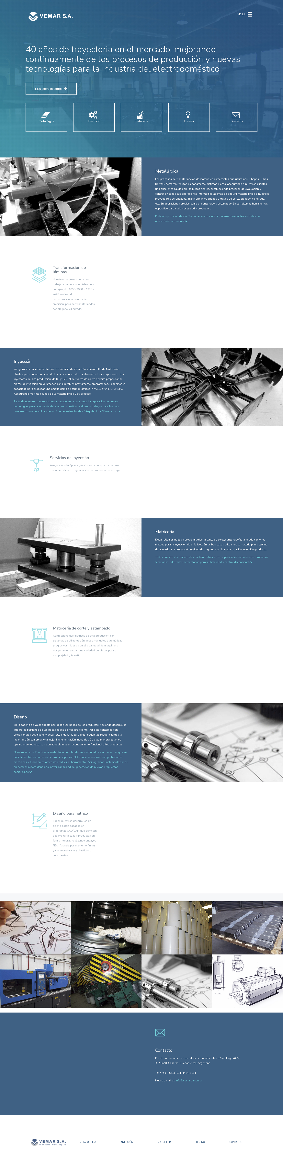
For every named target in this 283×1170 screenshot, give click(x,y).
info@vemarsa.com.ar (189, 1080)
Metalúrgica (47, 119)
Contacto (237, 119)
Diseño (190, 119)
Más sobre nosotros (51, 89)
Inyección (94, 119)
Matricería (165, 1142)
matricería (142, 119)
